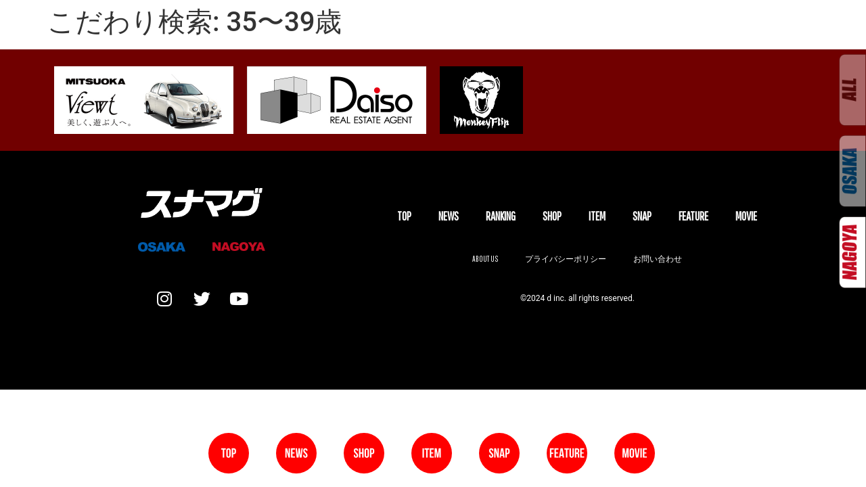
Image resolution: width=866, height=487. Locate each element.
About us (485, 258)
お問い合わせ (657, 258)
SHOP (552, 216)
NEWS (448, 216)
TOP (404, 216)
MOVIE (746, 216)
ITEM (597, 216)
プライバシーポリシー (565, 258)
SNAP (642, 216)
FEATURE (693, 216)
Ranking (501, 216)
